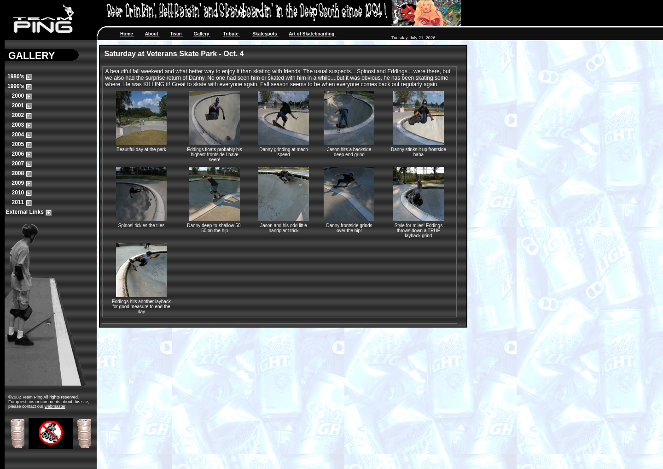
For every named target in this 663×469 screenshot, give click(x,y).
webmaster (55, 406)
